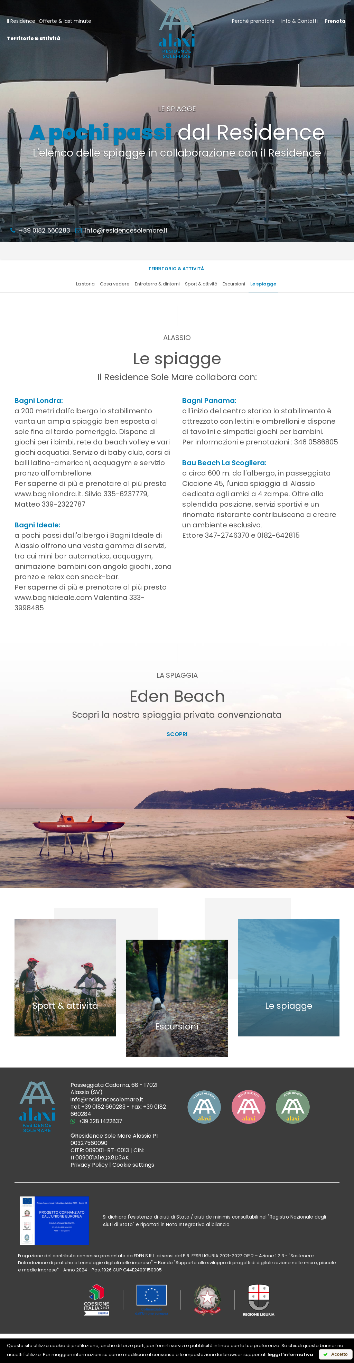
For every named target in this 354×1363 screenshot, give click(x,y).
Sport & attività (201, 284)
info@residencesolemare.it (121, 230)
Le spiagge (263, 284)
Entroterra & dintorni (157, 284)
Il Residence (21, 21)
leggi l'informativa (290, 1354)
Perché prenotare (253, 21)
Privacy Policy (89, 1165)
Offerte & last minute (65, 21)
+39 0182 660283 (40, 230)
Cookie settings (133, 1165)
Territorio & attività (33, 38)
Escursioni (234, 284)
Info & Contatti (299, 21)
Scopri (177, 734)
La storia (85, 284)
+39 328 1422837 (96, 1121)
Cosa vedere (115, 284)
